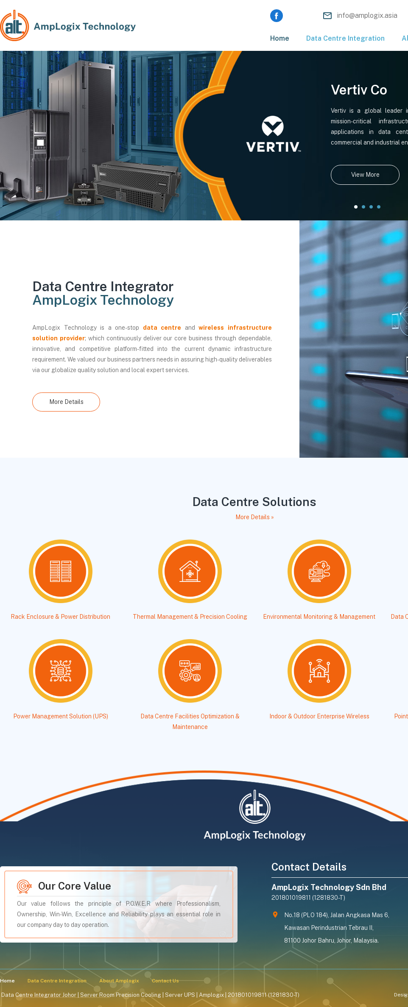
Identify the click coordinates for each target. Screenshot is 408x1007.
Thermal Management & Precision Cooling (190, 616)
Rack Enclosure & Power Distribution (60, 616)
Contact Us (165, 981)
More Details (66, 401)
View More (365, 174)
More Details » (254, 517)
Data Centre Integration (345, 38)
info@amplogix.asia (367, 15)
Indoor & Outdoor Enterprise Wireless (319, 716)
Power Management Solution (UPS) (60, 716)
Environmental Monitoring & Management (319, 616)
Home (279, 38)
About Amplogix (119, 981)
